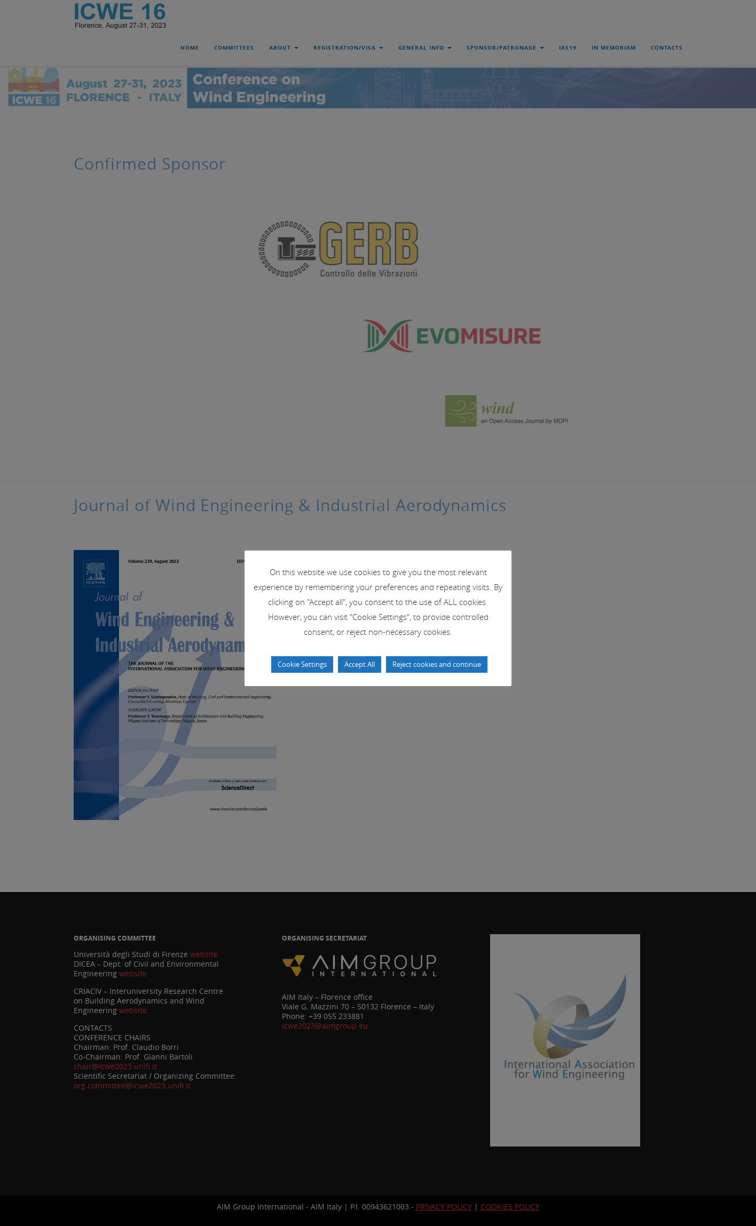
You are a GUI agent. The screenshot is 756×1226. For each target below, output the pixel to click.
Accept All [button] (359, 664)
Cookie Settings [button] (302, 664)
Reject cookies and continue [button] (436, 664)
